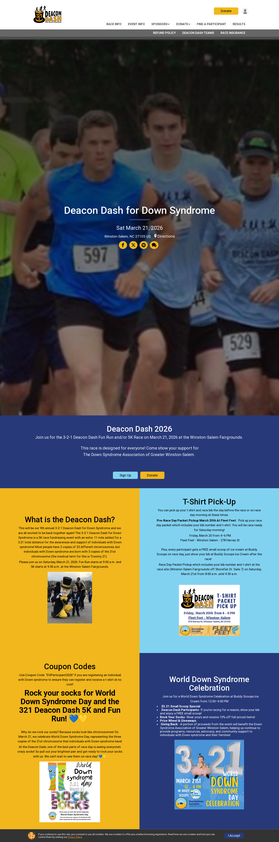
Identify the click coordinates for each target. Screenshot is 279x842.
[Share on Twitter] (133, 245)
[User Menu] (244, 11)
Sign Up (125, 475)
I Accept (234, 836)
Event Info (136, 24)
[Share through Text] (153, 245)
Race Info (113, 24)
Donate (225, 11)
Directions (166, 236)
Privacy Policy (75, 837)
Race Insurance (233, 33)
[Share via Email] (143, 245)
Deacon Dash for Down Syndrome (139, 210)
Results (239, 24)
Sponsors (159, 24)
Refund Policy (164, 33)
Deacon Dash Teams (198, 33)
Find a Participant (211, 24)
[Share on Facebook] (123, 245)
